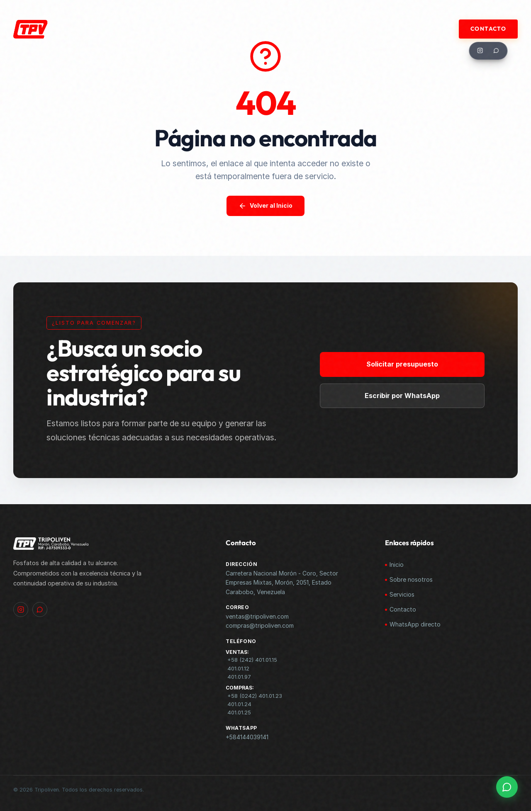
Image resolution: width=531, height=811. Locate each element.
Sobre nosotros (411, 579)
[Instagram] (480, 50)
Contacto (488, 28)
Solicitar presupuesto (407, 364)
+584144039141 (247, 737)
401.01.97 (239, 677)
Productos (287, 28)
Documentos (427, 28)
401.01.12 (238, 668)
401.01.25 (239, 712)
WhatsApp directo (415, 624)
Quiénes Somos (165, 28)
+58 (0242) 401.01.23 (254, 696)
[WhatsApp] (496, 50)
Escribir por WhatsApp (407, 395)
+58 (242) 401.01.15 (252, 660)
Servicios (402, 594)
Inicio (397, 564)
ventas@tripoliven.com (257, 616)
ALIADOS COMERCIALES (357, 28)
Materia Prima (229, 28)
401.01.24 (239, 704)
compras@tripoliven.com (260, 625)
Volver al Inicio (265, 206)
